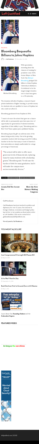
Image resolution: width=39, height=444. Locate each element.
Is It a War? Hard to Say (9, 278)
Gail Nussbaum (10, 59)
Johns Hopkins (14, 178)
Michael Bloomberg (27, 79)
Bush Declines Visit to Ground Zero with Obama (19, 286)
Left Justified (11, 13)
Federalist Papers (7, 316)
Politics (4, 47)
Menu (33, 14)
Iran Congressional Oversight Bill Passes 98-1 (18, 255)
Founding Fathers (19, 313)
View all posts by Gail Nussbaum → (13, 221)
